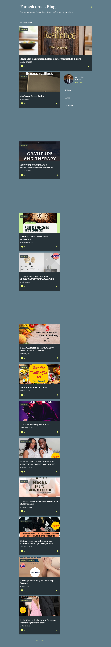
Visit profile (79, 83)
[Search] (91, 7)
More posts (39, 641)
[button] (89, 66)
